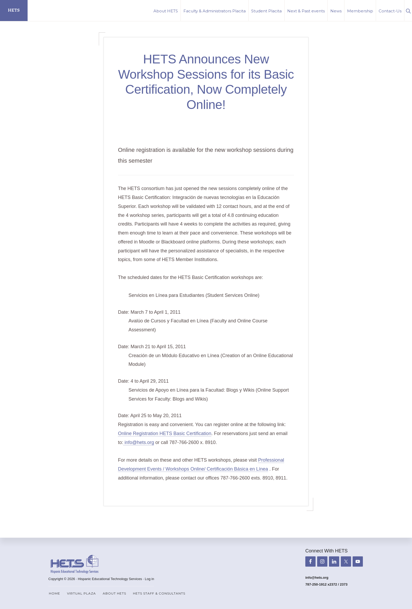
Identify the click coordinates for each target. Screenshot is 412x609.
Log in (149, 579)
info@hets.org (138, 442)
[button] (408, 10)
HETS (14, 10)
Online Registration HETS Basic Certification (164, 433)
